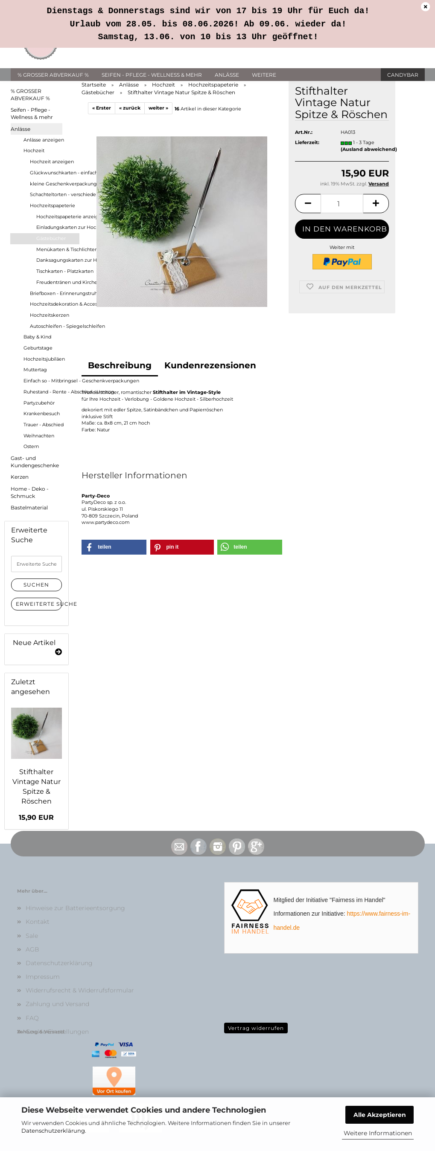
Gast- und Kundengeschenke (35, 461)
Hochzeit (33, 150)
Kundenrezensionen (210, 365)
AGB (32, 949)
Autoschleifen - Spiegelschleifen (54, 326)
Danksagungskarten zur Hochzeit (57, 260)
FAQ (32, 1018)
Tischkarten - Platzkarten (57, 271)
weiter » (158, 108)
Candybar (402, 75)
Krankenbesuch (41, 413)
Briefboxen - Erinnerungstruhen (54, 293)
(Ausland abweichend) (369, 159)
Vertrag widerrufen (256, 1028)
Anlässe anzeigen (43, 140)
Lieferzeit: (307, 153)
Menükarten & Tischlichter (57, 249)
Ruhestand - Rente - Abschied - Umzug (51, 392)
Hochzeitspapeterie (52, 205)
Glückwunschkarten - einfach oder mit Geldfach (54, 173)
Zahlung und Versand (57, 1004)
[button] (308, 213)
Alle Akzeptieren (379, 1115)
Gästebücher (51, 238)
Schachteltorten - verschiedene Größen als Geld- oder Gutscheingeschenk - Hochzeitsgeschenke (54, 194)
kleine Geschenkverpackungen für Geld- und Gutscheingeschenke (54, 184)
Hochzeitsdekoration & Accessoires (54, 304)
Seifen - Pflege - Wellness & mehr (152, 75)
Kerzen (20, 477)
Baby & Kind (37, 337)
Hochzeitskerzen (49, 315)
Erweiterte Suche (39, 604)
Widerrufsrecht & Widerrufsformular (80, 990)
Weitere (264, 75)
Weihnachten (38, 436)
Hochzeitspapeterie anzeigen (57, 217)
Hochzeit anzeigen (52, 162)
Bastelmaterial (29, 507)
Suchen (36, 584)
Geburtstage (38, 348)
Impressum (43, 976)
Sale (32, 936)
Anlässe (227, 75)
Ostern (31, 446)
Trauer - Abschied (43, 425)
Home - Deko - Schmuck (30, 492)
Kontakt (38, 921)
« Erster (101, 108)
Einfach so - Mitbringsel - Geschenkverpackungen (51, 381)
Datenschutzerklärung (53, 1130)
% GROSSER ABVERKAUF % (53, 75)
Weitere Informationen (378, 1133)
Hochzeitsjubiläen (44, 359)
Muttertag (35, 370)
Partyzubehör (39, 403)
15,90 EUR (36, 817)
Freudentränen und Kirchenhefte (57, 282)
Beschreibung (120, 365)
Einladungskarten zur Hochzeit (57, 227)
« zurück (129, 108)
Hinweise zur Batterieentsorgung (75, 908)
